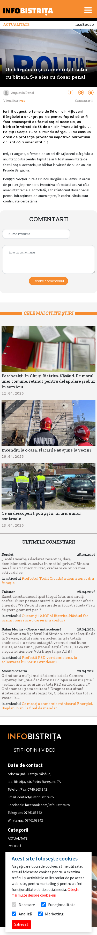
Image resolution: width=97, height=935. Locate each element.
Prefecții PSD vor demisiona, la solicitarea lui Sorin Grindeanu (39, 659)
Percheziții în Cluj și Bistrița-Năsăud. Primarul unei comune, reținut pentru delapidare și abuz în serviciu (48, 381)
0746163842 (33, 812)
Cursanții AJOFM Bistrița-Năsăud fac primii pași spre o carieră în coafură (45, 617)
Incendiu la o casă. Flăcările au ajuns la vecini (46, 450)
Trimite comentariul (48, 281)
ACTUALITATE (17, 838)
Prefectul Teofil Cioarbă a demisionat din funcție (48, 580)
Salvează (21, 924)
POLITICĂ (14, 846)
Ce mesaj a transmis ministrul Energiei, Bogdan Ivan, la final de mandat (47, 705)
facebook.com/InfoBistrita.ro (47, 804)
